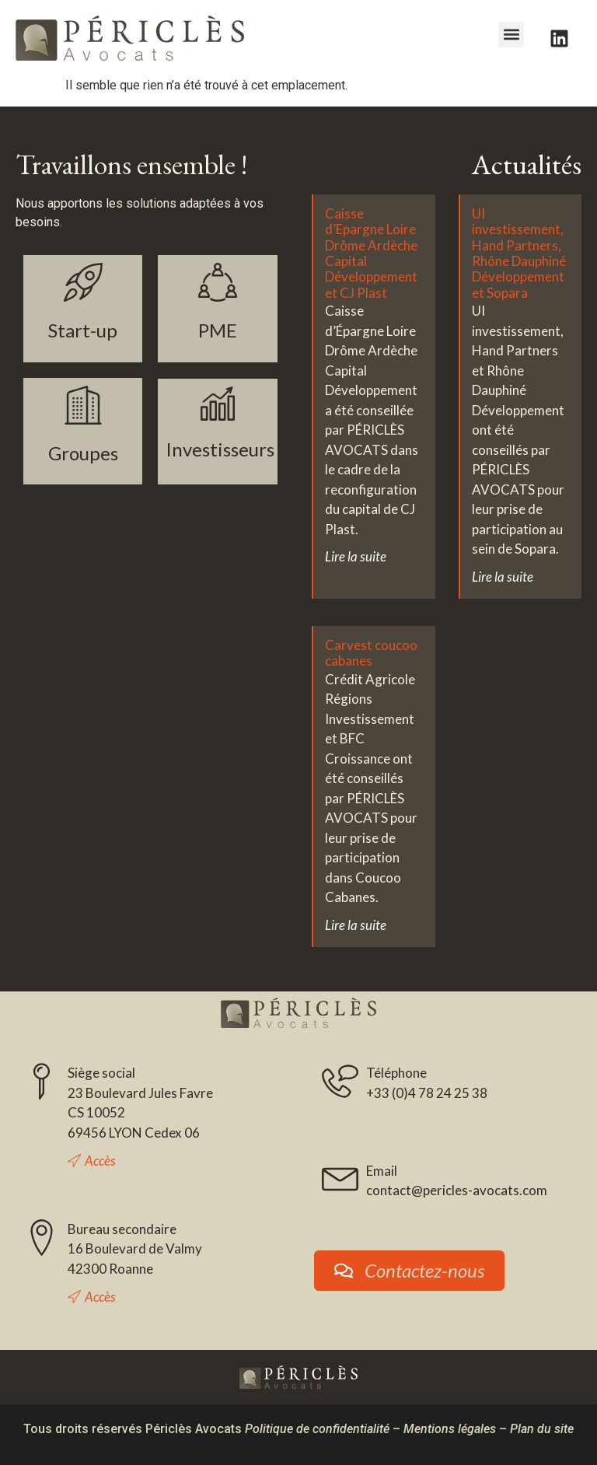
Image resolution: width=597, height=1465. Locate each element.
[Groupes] (83, 405)
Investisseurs (220, 449)
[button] (511, 34)
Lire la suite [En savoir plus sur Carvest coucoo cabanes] (355, 925)
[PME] (217, 282)
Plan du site (542, 1428)
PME (217, 330)
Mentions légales (449, 1428)
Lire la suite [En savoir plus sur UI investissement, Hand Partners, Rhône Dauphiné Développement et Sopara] (502, 576)
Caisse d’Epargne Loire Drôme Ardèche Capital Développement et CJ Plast (371, 253)
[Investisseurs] (218, 403)
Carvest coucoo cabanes (371, 653)
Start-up (82, 330)
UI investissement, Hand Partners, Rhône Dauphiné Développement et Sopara (519, 253)
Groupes (83, 453)
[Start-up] (83, 282)
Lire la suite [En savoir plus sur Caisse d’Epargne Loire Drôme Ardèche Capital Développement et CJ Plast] (355, 556)
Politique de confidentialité (317, 1428)
